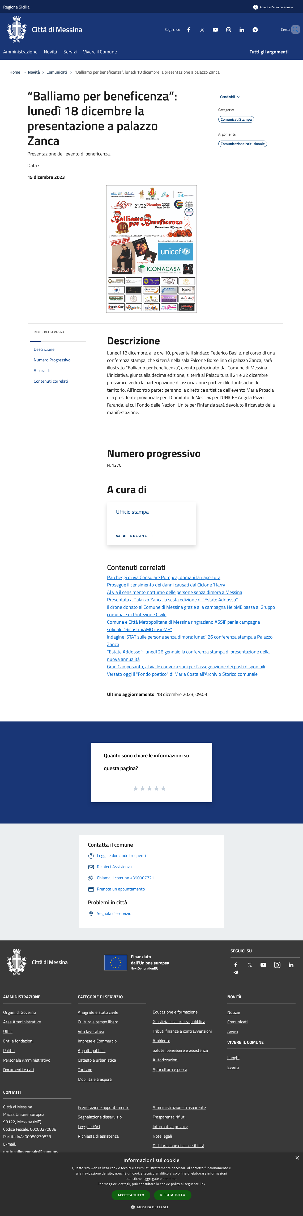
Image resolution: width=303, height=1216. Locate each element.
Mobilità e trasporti (95, 1079)
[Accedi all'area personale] (273, 7)
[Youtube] (206, 29)
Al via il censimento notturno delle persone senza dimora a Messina (174, 592)
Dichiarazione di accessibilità (178, 1145)
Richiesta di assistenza (98, 1136)
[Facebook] (179, 29)
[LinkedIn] (233, 29)
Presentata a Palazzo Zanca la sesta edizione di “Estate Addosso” (172, 599)
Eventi (233, 1067)
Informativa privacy (170, 1126)
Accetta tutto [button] (131, 1195)
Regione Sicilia (16, 7)
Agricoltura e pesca (170, 1069)
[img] (75, 331)
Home (15, 72)
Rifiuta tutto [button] (172, 1195)
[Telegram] (246, 29)
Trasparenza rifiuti (169, 1117)
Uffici (7, 1031)
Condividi (231, 97)
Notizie (233, 1012)
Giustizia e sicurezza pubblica (179, 1021)
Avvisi (232, 1031)
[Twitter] (193, 29)
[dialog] (151, 1184)
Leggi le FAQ (89, 1126)
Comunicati (56, 72)
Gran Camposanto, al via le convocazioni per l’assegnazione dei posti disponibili (186, 666)
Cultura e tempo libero (98, 1022)
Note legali (162, 1136)
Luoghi (233, 1057)
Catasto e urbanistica (97, 1060)
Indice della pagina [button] (49, 332)
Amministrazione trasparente (179, 1107)
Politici (9, 1050)
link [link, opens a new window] (202, 1184)
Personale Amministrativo (26, 1060)
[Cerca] (293, 29)
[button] (151, 1207)
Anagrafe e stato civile (98, 1012)
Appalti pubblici (91, 1050)
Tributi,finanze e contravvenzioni (182, 1031)
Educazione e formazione (175, 1012)
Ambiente (161, 1040)
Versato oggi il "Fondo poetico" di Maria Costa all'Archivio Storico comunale (182, 674)
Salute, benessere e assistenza (180, 1050)
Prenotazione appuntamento (103, 1107)
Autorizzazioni (165, 1060)
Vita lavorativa (91, 1031)
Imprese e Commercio (97, 1041)
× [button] (297, 1158)
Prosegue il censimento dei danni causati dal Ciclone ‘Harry (166, 584)
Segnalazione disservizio (100, 1117)
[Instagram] (219, 29)
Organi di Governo (19, 1012)
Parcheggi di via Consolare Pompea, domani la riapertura (163, 577)
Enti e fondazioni (18, 1041)
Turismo (85, 1069)
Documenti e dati (18, 1069)
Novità (34, 72)
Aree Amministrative (22, 1022)
